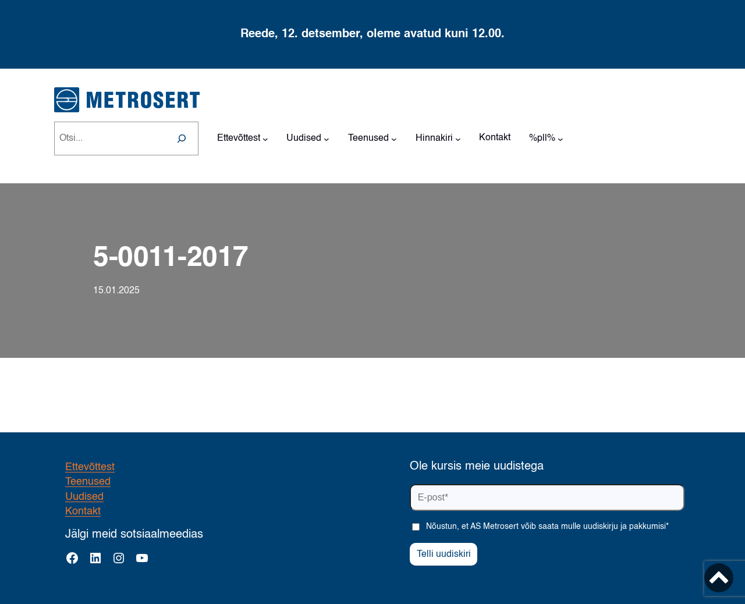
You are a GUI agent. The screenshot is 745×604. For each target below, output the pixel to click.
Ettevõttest (90, 467)
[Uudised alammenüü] (326, 138)
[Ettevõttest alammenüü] (265, 138)
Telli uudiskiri (444, 554)
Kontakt (83, 511)
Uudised (84, 497)
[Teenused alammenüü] (394, 138)
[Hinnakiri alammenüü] (458, 138)
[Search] (182, 138)
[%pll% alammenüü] (560, 138)
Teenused (88, 482)
